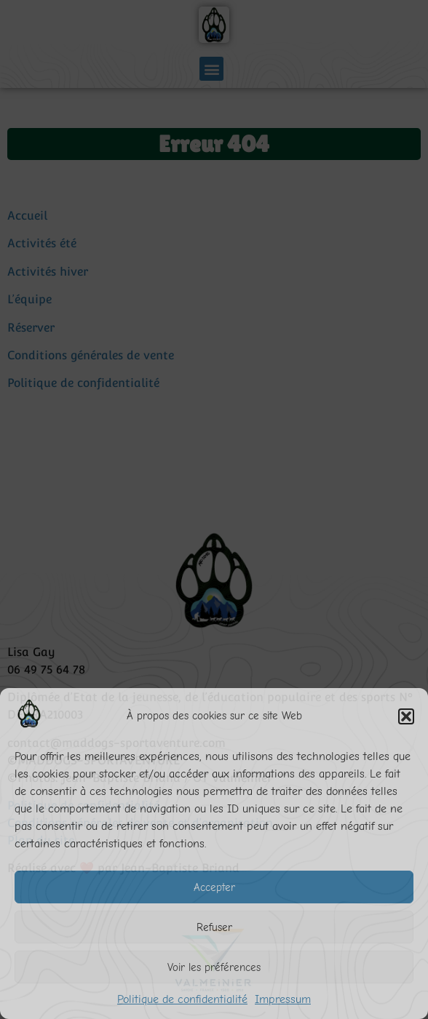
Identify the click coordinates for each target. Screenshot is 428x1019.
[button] (406, 716)
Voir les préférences (214, 967)
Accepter (214, 887)
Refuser (214, 927)
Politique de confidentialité (182, 999)
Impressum (283, 999)
